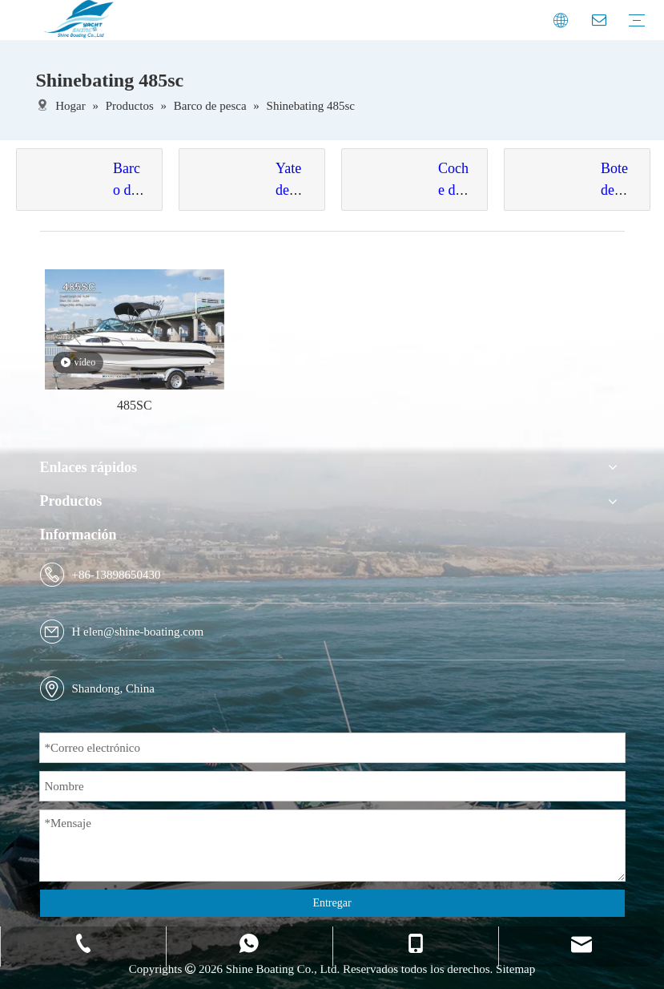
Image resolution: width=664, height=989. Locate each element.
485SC (134, 405)
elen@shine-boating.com (143, 631)
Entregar (331, 903)
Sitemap (515, 969)
